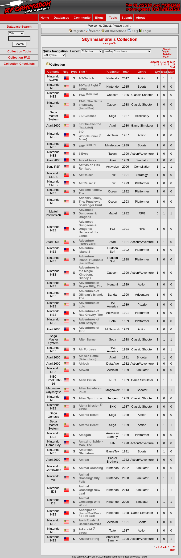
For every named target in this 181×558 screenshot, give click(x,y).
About (140, 17)
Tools (113, 17)
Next (172, 67)
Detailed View (167, 55)
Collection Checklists (19, 63)
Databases (61, 17)
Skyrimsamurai (97, 39)
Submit (126, 17)
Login (126, 25)
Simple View (167, 50)
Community (82, 17)
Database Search (19, 26)
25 (173, 64)
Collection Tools (19, 51)
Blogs (99, 17)
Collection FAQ (19, 57)
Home (45, 17)
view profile (109, 43)
